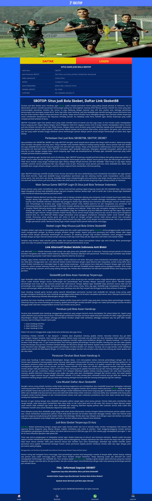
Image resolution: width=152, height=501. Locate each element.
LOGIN (104, 61)
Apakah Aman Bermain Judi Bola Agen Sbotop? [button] (75, 481)
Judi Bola (24, 427)
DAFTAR (48, 61)
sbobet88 (98, 230)
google (114, 388)
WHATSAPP (95, 497)
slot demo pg (79, 459)
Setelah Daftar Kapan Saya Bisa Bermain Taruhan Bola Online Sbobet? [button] (75, 476)
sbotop (61, 106)
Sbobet (35, 251)
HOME (19, 497)
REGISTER (57, 497)
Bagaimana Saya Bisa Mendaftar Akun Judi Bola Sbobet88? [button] (75, 471)
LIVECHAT (133, 497)
